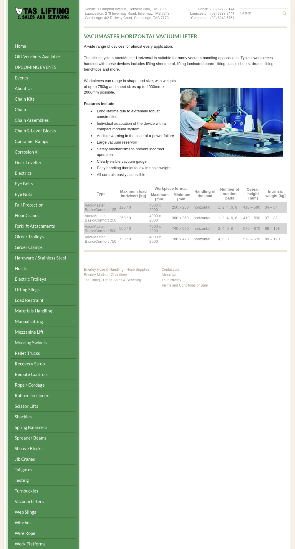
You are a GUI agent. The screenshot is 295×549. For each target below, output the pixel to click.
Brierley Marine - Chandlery (105, 275)
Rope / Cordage (30, 384)
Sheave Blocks (29, 448)
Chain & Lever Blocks (35, 130)
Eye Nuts (23, 194)
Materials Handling (33, 310)
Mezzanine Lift (29, 332)
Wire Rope (25, 533)
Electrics (23, 173)
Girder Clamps (29, 247)
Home (20, 46)
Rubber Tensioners (33, 395)
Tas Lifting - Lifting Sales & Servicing (112, 280)
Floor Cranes (27, 215)
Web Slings (25, 512)
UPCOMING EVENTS (36, 67)
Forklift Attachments (35, 226)
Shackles (23, 416)
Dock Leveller (28, 162)
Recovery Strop (30, 363)
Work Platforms (30, 543)
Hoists (21, 268)
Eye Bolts (24, 183)
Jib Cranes (25, 459)
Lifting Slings (27, 289)
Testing (22, 480)
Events (21, 77)
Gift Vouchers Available (37, 56)
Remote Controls (31, 374)
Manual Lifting (29, 321)
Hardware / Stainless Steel (40, 257)
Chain (20, 109)
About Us (24, 88)
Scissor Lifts (26, 406)
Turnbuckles (26, 490)
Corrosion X (26, 151)
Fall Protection (29, 204)
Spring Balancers (31, 427)
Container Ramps (31, 141)
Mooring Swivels (31, 342)
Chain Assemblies (32, 120)
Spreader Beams (31, 437)
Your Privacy (171, 280)
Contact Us (170, 269)
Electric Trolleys (30, 279)
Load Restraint (29, 300)
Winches (23, 522)
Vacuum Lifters (29, 501)
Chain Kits (25, 99)
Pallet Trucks (27, 353)
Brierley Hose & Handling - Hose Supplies (116, 269)
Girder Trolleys (29, 236)
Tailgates (23, 469)
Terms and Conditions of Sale (185, 285)
